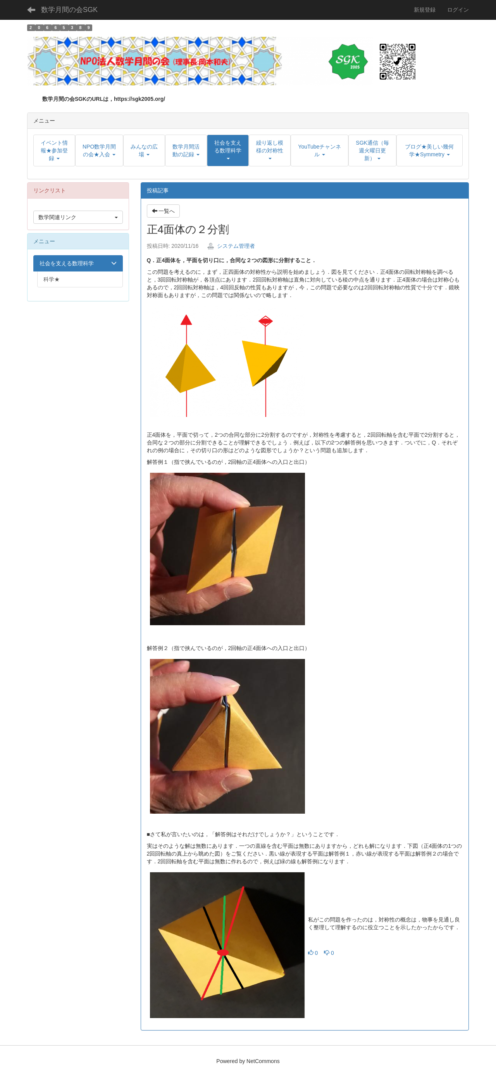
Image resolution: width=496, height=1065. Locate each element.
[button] (227, 150)
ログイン (458, 10)
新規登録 (425, 10)
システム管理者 (231, 246)
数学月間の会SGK (69, 10)
